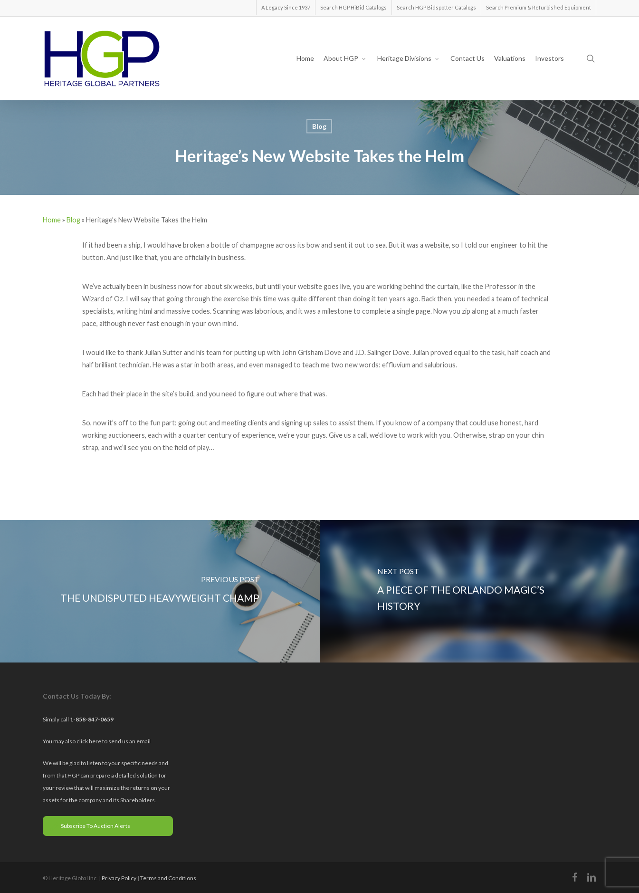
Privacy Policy (119, 878)
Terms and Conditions (168, 878)
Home (52, 220)
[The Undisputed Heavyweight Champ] (160, 591)
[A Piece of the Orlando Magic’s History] (479, 591)
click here (89, 741)
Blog (319, 126)
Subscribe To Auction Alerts (90, 825)
